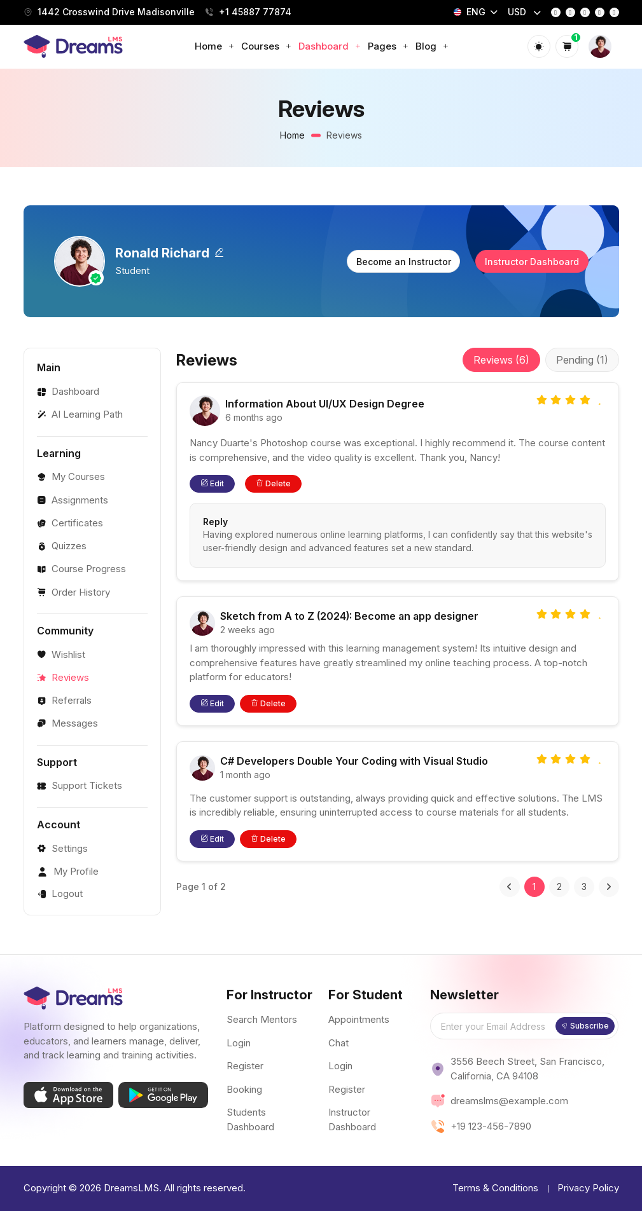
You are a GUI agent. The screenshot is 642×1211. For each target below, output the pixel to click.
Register (245, 1066)
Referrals (64, 700)
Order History (73, 592)
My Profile (68, 871)
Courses (266, 46)
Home (215, 46)
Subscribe (585, 1025)
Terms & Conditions (495, 1188)
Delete (273, 483)
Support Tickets (79, 785)
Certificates (70, 523)
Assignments (72, 500)
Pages (388, 46)
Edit (212, 483)
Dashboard (329, 46)
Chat (338, 1043)
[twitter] (585, 12)
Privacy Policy (588, 1188)
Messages (67, 723)
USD (518, 11)
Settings (62, 848)
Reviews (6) (501, 359)
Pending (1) (582, 359)
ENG (469, 11)
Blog (432, 46)
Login (239, 1043)
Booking (244, 1089)
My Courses (71, 476)
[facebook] (556, 12)
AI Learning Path (80, 414)
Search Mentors (262, 1019)
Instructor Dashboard (532, 261)
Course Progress (81, 569)
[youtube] (599, 12)
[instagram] (570, 12)
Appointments (358, 1019)
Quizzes (62, 546)
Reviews (63, 677)
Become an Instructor (403, 261)
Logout (60, 893)
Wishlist (61, 654)
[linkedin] (614, 12)
